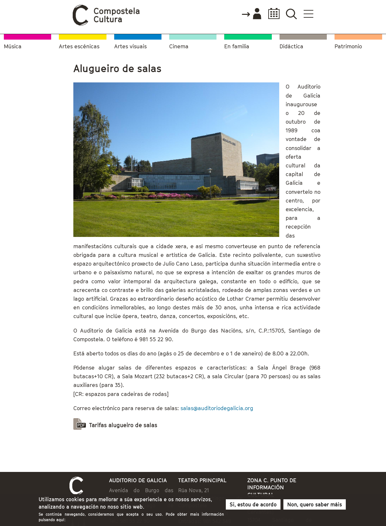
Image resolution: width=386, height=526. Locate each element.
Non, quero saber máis (314, 506)
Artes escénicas (79, 46)
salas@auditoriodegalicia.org (216, 408)
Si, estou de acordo (253, 506)
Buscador (291, 13)
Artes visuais (130, 46)
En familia (236, 46)
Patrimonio (348, 46)
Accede (251, 14)
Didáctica (291, 46)
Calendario (272, 13)
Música (13, 46)
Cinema (178, 46)
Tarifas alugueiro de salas (123, 425)
